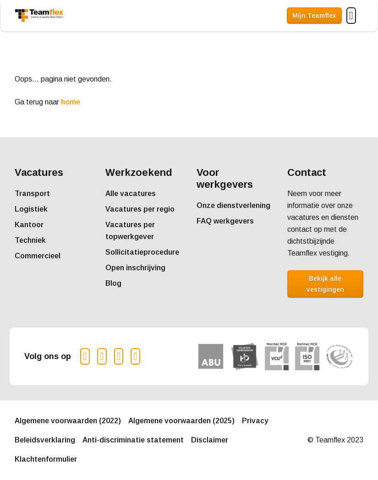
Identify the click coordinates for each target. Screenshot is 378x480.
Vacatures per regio (140, 209)
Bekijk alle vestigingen (325, 284)
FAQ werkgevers (225, 221)
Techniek (30, 240)
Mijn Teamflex (314, 15)
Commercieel (37, 256)
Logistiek (31, 209)
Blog (113, 283)
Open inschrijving (135, 268)
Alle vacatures (130, 193)
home (70, 102)
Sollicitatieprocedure (142, 252)
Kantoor (29, 225)
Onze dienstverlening (233, 205)
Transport (32, 193)
